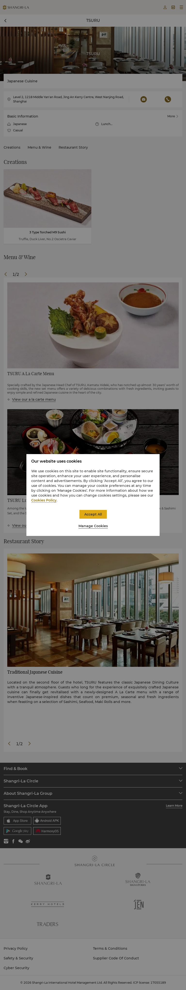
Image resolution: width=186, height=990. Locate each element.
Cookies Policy (43, 500)
